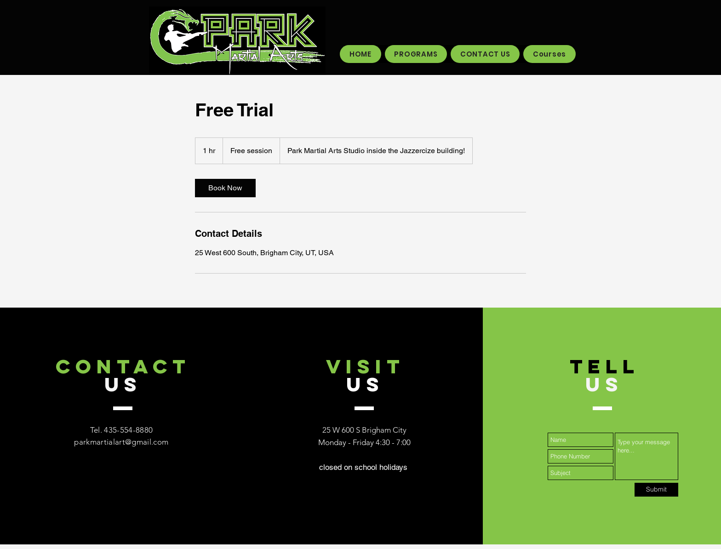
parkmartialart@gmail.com (121, 441)
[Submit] (656, 490)
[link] (225, 188)
